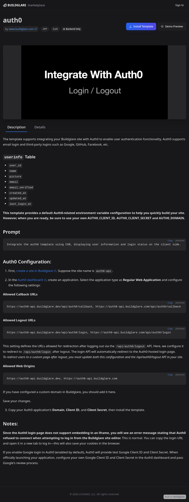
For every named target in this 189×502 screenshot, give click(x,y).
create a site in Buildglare (36, 271)
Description (16, 127)
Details (40, 127)
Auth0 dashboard (32, 280)
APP (45, 29)
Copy (170, 240)
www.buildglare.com (23, 29)
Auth (55, 29)
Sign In (179, 5)
